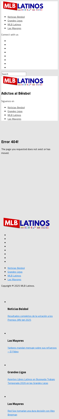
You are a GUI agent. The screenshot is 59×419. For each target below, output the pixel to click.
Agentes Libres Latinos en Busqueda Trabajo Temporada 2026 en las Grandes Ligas (31, 381)
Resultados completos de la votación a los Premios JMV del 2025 (30, 318)
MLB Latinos (14, 24)
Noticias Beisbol (16, 17)
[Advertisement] (29, 187)
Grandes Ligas (15, 21)
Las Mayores (14, 28)
